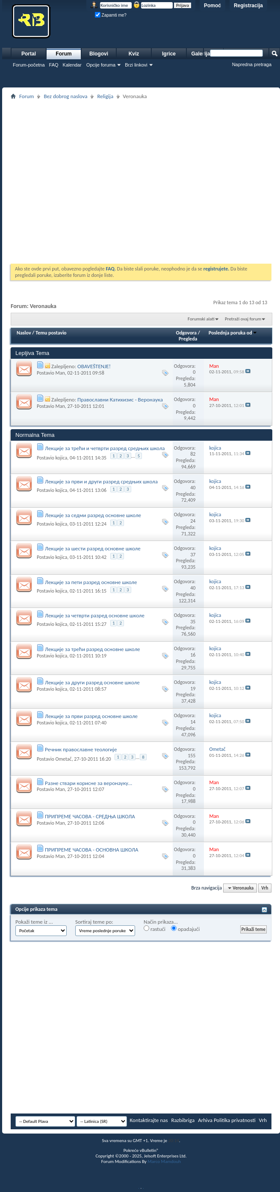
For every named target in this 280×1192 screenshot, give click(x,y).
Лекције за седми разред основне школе (93, 515)
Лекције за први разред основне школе (91, 716)
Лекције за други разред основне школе (92, 682)
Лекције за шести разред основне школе (93, 548)
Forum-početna (29, 64)
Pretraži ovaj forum (243, 319)
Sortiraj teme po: (94, 922)
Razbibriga (183, 1120)
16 (192, 655)
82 (192, 454)
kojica (61, 458)
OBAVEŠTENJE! (94, 366)
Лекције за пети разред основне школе (91, 582)
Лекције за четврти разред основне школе (94, 615)
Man (60, 373)
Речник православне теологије (81, 749)
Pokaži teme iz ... (34, 922)
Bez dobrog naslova (65, 96)
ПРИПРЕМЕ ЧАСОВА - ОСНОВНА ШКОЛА (92, 849)
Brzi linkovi (136, 64)
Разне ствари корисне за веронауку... (88, 783)
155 (191, 756)
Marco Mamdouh (164, 1161)
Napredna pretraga (251, 64)
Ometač (63, 759)
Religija (105, 96)
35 (192, 622)
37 (192, 555)
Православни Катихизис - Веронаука (120, 399)
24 (192, 521)
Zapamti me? (111, 15)
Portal (28, 54)
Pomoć (212, 6)
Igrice (169, 54)
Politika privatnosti (235, 1120)
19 (192, 689)
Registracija (248, 6)
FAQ (54, 64)
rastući (154, 928)
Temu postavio (50, 333)
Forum (63, 54)
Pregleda (188, 339)
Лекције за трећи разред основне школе (92, 649)
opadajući (185, 928)
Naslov (24, 333)
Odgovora (186, 333)
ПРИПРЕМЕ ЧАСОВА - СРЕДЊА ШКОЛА (90, 816)
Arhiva (205, 1120)
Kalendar (72, 64)
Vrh (264, 888)
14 (192, 722)
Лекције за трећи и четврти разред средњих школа (105, 448)
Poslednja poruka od (233, 333)
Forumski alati (201, 319)
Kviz (134, 54)
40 (192, 488)
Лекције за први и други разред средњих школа (101, 481)
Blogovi (98, 54)
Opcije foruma (100, 64)
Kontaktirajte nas (149, 1120)
